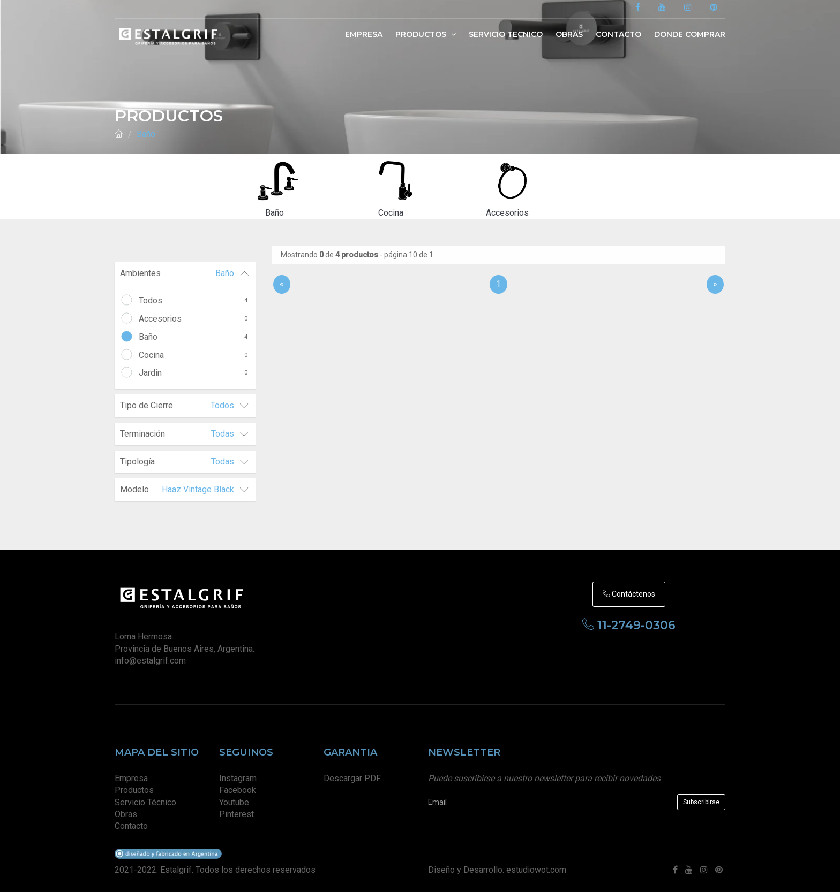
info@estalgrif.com (150, 660)
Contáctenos (629, 594)
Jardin (193, 372)
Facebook (237, 790)
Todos (193, 300)
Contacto (618, 34)
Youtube (234, 802)
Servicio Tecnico (506, 34)
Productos (425, 34)
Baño (146, 134)
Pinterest (236, 814)
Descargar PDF (352, 778)
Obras (569, 34)
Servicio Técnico (145, 802)
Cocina (193, 355)
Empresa (363, 34)
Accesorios (193, 318)
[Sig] (715, 276)
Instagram (238, 778)
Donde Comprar (689, 34)
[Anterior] (281, 276)
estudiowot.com (536, 870)
